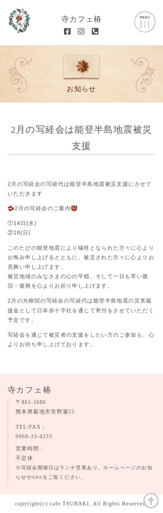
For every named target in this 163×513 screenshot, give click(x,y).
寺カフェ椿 (81, 19)
